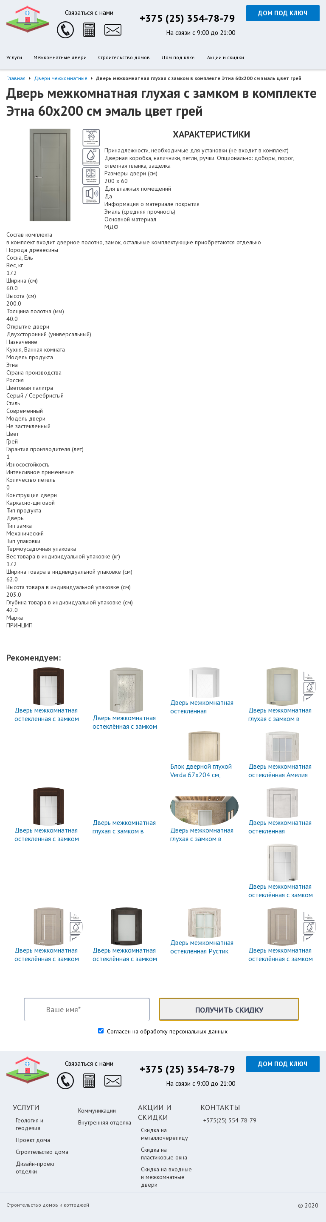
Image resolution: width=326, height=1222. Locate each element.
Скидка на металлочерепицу (164, 1134)
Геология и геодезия (29, 1124)
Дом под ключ (282, 13)
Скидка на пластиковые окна (164, 1153)
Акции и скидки (225, 57)
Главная (15, 78)
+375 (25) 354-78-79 (187, 18)
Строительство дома (42, 1152)
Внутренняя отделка (104, 1122)
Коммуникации (97, 1110)
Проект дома (33, 1140)
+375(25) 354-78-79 (229, 1120)
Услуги (14, 57)
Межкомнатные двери (60, 57)
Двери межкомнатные (60, 78)
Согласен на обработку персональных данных (166, 1031)
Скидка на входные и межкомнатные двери (166, 1176)
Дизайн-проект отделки (35, 1167)
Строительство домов (124, 57)
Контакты (220, 1107)
